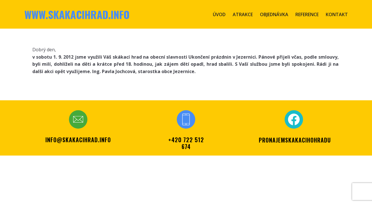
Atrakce (243, 14)
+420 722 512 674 (186, 143)
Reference (307, 14)
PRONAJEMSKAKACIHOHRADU (295, 140)
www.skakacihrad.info (77, 14)
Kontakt (337, 14)
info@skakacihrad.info (78, 139)
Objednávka (274, 14)
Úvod (219, 14)
